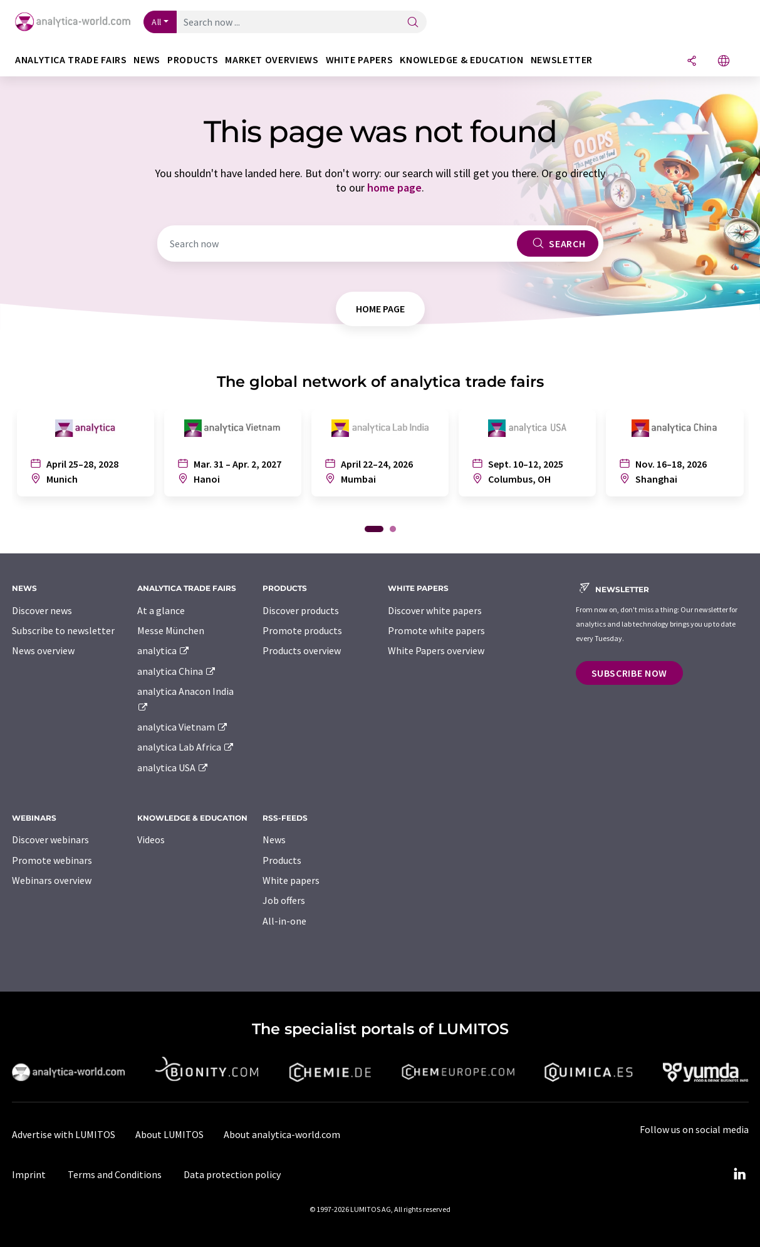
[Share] (691, 61)
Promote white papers (436, 630)
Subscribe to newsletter (63, 630)
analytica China (177, 671)
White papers (291, 880)
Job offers (284, 900)
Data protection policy (232, 1174)
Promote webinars (52, 860)
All (157, 22)
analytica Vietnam (183, 727)
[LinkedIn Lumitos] (740, 1174)
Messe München (170, 630)
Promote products (302, 630)
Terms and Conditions (115, 1174)
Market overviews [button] (271, 60)
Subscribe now (629, 673)
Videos (151, 839)
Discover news (42, 610)
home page (394, 187)
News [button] (146, 60)
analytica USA (173, 767)
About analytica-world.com (282, 1134)
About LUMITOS (169, 1134)
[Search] (413, 23)
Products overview (302, 650)
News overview (43, 650)
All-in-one (284, 921)
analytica (163, 650)
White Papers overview (436, 650)
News (274, 839)
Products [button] (192, 60)
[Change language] (723, 61)
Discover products (301, 610)
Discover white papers (435, 610)
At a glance (161, 610)
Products (282, 860)
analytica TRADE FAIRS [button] (71, 60)
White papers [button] (359, 60)
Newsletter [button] (562, 60)
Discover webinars (50, 839)
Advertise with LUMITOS (63, 1134)
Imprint (29, 1174)
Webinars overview (51, 880)
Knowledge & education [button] (461, 60)
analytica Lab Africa (186, 747)
